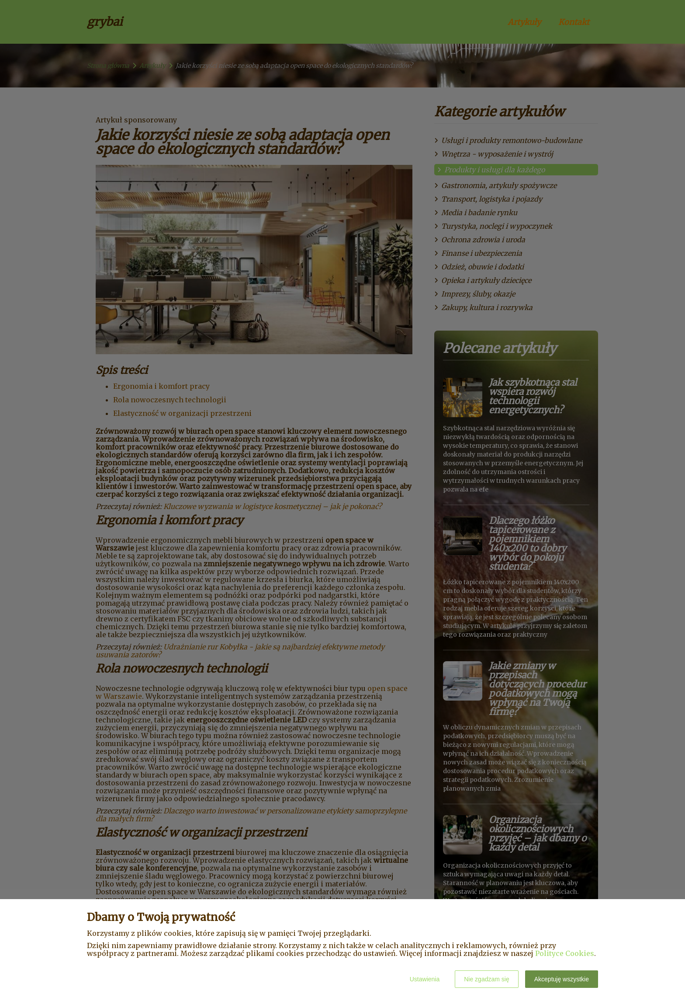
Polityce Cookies (564, 953)
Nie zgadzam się (486, 979)
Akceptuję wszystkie (561, 979)
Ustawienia (424, 979)
